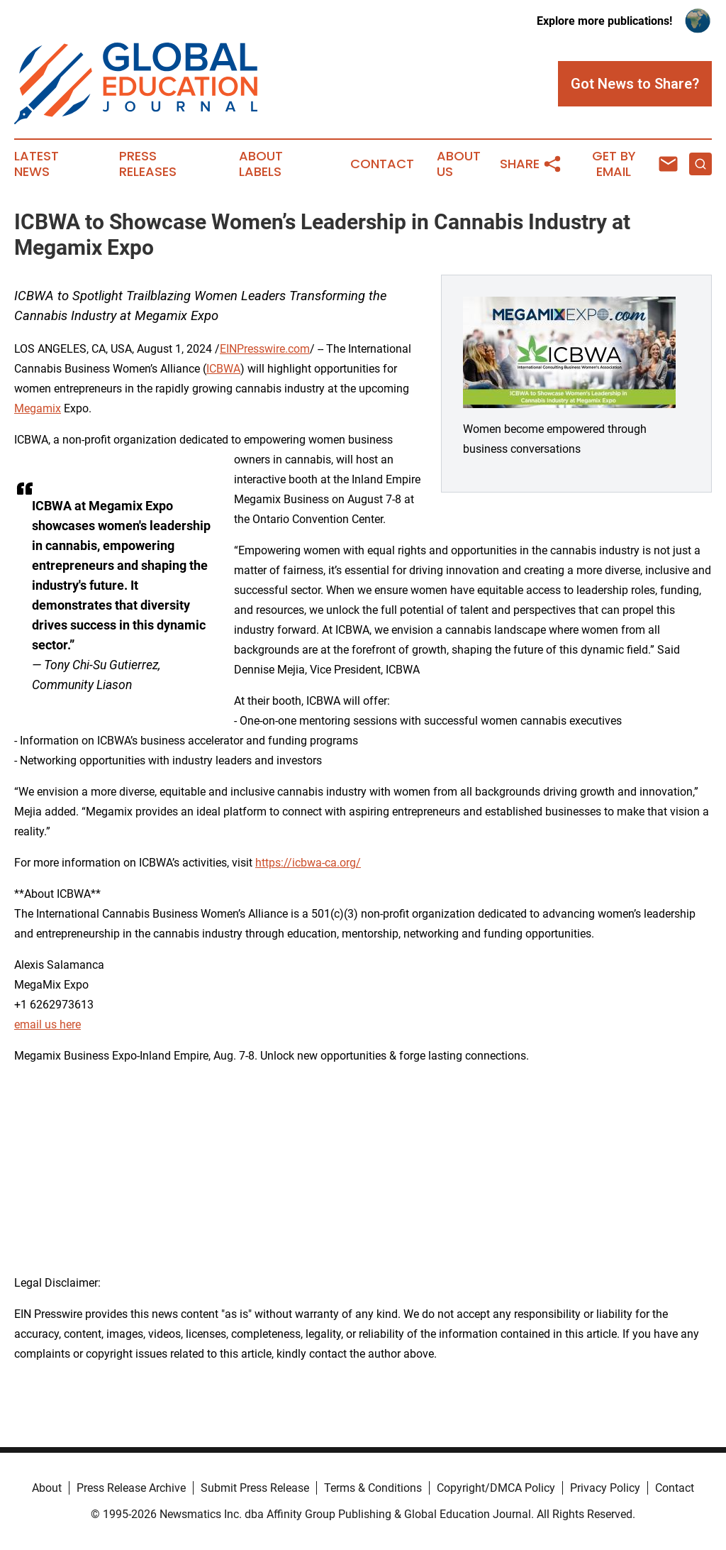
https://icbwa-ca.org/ (308, 862)
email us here (47, 1024)
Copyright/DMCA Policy (496, 1488)
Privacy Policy (605, 1488)
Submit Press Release (255, 1488)
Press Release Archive (131, 1488)
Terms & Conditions (373, 1488)
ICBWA (223, 368)
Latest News (36, 164)
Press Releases (148, 164)
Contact (382, 164)
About (47, 1488)
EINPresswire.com (265, 349)
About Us (459, 164)
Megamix (37, 408)
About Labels (261, 164)
